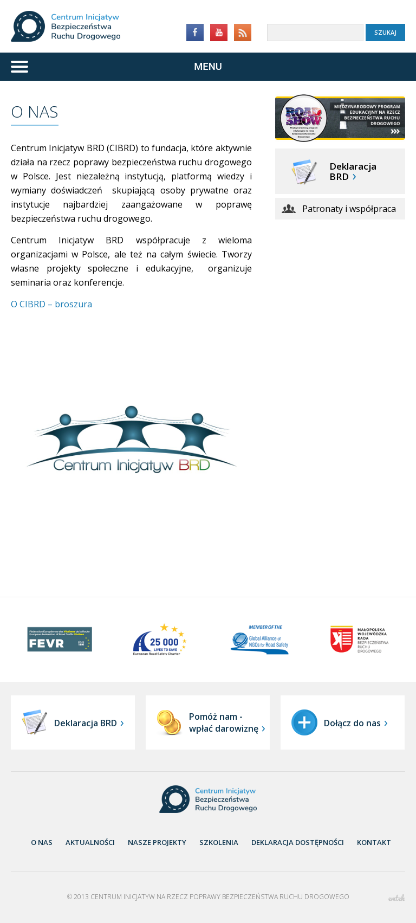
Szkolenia (218, 842)
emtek (396, 897)
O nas (42, 842)
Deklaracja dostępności (297, 842)
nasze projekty (157, 842)
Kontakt (374, 842)
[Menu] (208, 67)
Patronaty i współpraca (349, 209)
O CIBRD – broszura (51, 304)
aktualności (90, 842)
